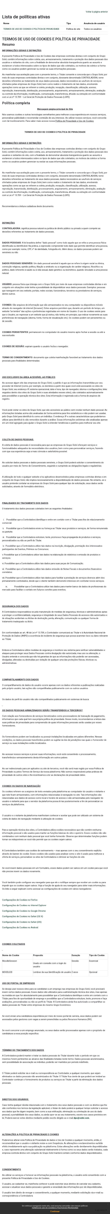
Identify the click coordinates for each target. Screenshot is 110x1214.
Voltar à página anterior (97, 11)
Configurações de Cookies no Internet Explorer (24, 905)
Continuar (55, 1211)
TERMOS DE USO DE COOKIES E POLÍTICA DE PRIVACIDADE (55, 1208)
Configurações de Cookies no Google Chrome (24, 911)
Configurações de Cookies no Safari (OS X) (22, 916)
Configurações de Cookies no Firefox (19, 900)
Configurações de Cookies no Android (20, 927)
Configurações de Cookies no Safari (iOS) (22, 922)
